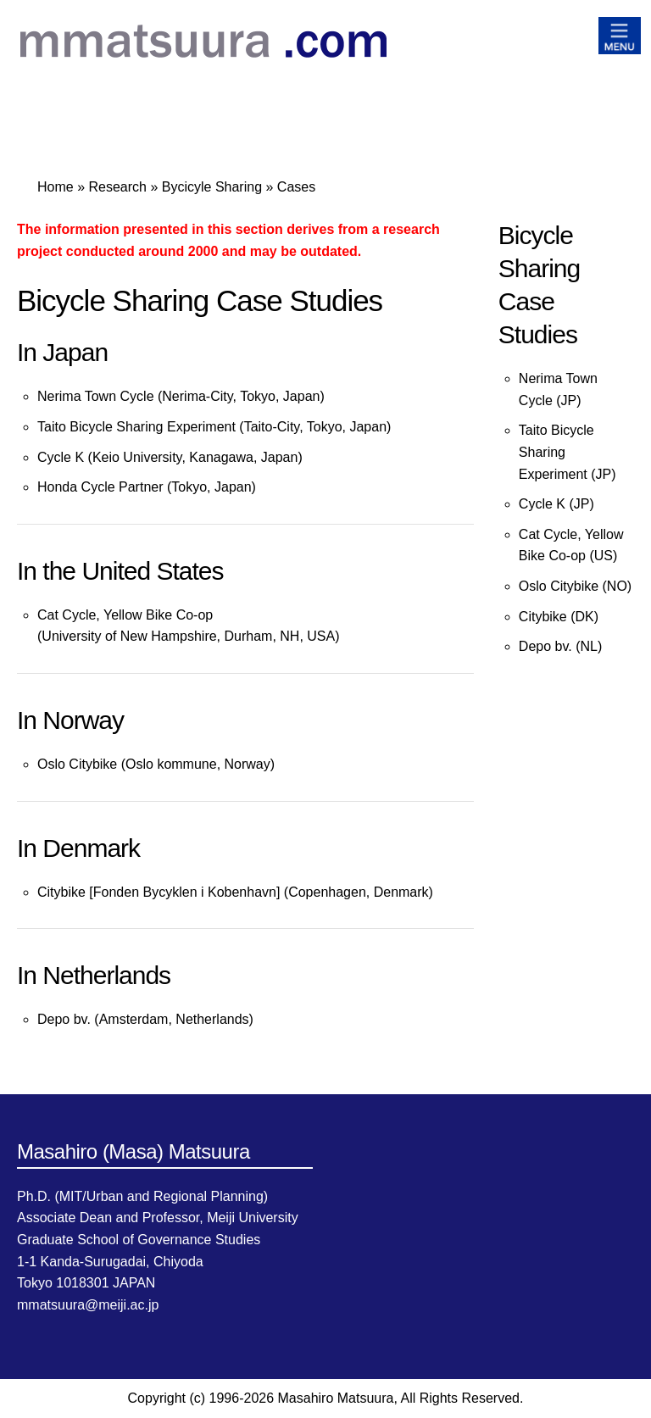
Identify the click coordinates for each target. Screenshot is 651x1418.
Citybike (61, 892)
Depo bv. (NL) (560, 646)
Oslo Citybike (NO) (575, 586)
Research (117, 187)
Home (55, 187)
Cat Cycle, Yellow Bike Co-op (125, 615)
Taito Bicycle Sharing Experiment (136, 427)
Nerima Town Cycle (95, 396)
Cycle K (60, 457)
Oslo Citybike (79, 764)
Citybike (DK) (558, 616)
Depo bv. (64, 1019)
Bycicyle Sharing (212, 187)
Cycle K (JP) (556, 504)
